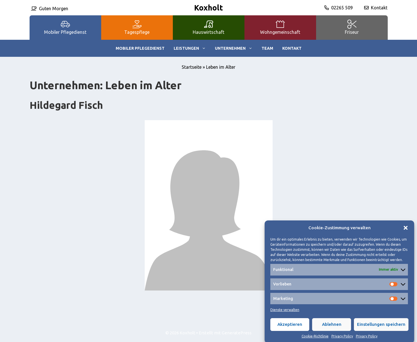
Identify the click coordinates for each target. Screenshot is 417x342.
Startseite (192, 67)
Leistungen (192, 48)
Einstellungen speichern (381, 328)
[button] (405, 232)
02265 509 (342, 7)
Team (267, 48)
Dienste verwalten (284, 313)
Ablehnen (331, 328)
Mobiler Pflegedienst (140, 48)
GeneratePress (237, 332)
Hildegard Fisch (66, 105)
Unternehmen (236, 48)
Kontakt (379, 7)
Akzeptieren (289, 328)
